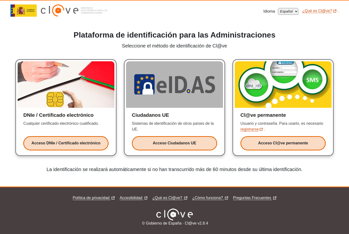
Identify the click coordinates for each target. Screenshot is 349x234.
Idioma (270, 11)
